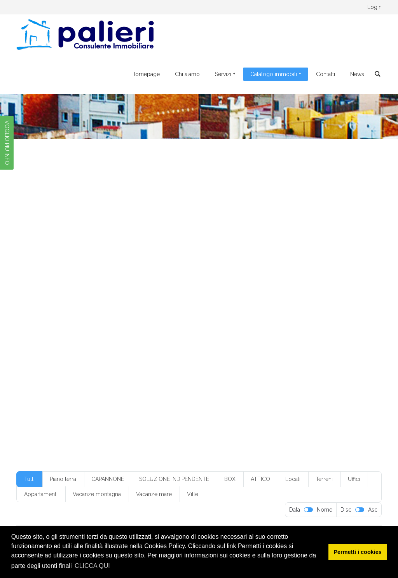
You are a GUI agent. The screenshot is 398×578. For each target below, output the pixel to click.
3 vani (326, 260)
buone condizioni (158, 283)
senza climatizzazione (291, 353)
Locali (292, 479)
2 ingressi (193, 260)
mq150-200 (340, 318)
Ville (192, 494)
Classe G (235, 283)
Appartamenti (41, 494)
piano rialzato (97, 341)
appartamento (264, 271)
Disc (345, 510)
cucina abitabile (58, 306)
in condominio (326, 306)
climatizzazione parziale (280, 283)
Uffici (354, 479)
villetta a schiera (293, 364)
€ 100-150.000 (58, 248)
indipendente (55, 318)
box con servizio (324, 271)
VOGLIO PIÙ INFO (7, 142)
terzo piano (220, 364)
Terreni (324, 479)
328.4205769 (139, 6)
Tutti (29, 479)
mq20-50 (88, 329)
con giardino (169, 295)
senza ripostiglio (58, 364)
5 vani (130, 271)
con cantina (80, 295)
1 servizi (81, 260)
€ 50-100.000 (306, 248)
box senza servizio (110, 283)
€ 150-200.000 (141, 248)
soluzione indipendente (139, 364)
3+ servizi (51, 271)
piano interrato (56, 341)
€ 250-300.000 (262, 248)
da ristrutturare (129, 306)
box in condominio (61, 283)
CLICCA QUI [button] (92, 565)
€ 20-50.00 (182, 248)
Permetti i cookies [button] (358, 552)
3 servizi (301, 260)
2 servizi (221, 260)
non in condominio (236, 329)
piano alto (276, 329)
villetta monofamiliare (65, 376)
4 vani (107, 271)
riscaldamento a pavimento (307, 341)
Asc (372, 510)
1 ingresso (52, 260)
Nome (324, 510)
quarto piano (254, 341)
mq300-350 (159, 329)
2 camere (162, 260)
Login (374, 7)
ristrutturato (118, 353)
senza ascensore (200, 353)
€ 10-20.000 (100, 248)
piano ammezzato (316, 329)
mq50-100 (194, 329)
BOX (230, 479)
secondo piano (156, 353)
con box (49, 295)
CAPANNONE (107, 479)
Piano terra (63, 479)
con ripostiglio (249, 295)
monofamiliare (265, 318)
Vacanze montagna (97, 494)
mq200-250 (54, 329)
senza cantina (242, 353)
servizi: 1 (95, 364)
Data (294, 510)
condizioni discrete (294, 295)
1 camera (341, 248)
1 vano (136, 260)
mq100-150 (304, 318)
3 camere (273, 260)
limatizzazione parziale (105, 318)
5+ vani (154, 271)
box (294, 271)
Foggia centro (208, 306)
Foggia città (244, 306)
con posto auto (208, 295)
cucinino (95, 306)
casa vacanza (201, 283)
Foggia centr (169, 306)
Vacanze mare (154, 494)
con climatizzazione (124, 295)
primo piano (218, 341)
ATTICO (260, 479)
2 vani (246, 260)
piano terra (183, 341)
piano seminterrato (141, 341)
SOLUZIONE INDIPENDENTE (174, 479)
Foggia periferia (284, 306)
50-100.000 (184, 271)
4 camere (80, 271)
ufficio (247, 364)
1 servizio (109, 260)
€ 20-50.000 (220, 248)
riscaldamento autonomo (68, 353)
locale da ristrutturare (216, 318)
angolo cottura (223, 271)
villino (105, 376)
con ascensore (331, 283)
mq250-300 (122, 329)
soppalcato (186, 364)
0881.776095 (92, 6)
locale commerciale (161, 318)
